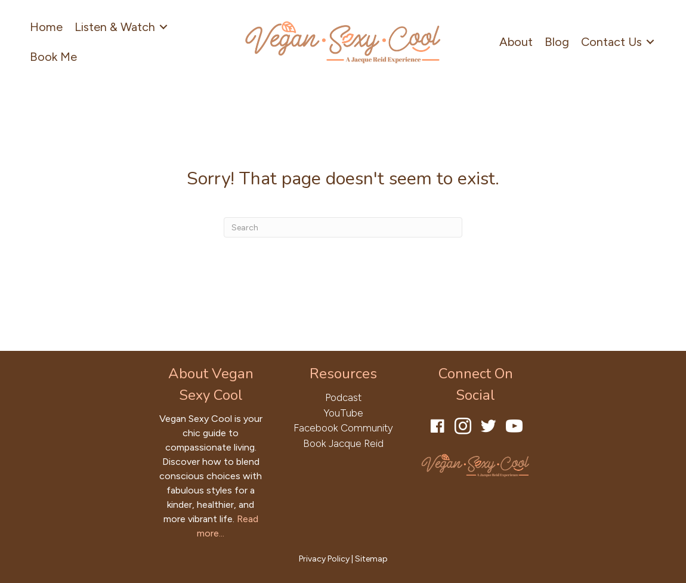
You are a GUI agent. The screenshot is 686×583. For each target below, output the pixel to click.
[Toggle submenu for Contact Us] (650, 42)
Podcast (343, 397)
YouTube (343, 413)
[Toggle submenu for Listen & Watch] (163, 27)
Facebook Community (343, 428)
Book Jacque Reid (343, 443)
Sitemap (371, 559)
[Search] (343, 227)
